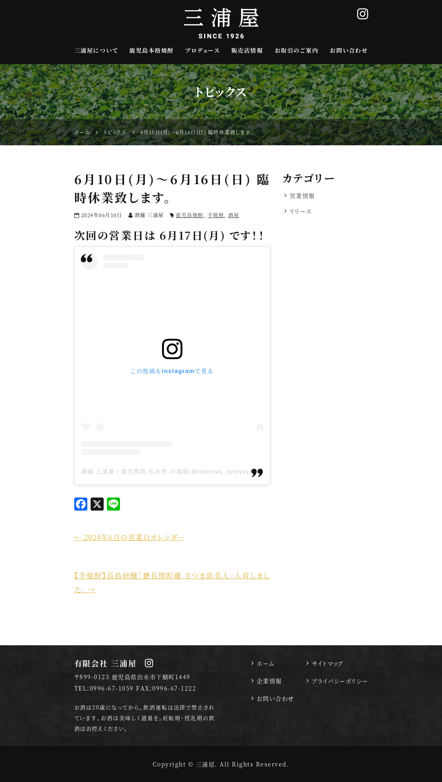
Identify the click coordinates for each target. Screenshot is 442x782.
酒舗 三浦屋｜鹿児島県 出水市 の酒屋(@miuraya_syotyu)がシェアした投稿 (190, 471)
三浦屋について (96, 50)
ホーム (266, 663)
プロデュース (202, 50)
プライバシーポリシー (340, 681)
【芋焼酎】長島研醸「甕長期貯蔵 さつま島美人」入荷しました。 (172, 582)
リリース (301, 211)
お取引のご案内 (297, 50)
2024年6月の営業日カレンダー (129, 537)
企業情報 (269, 681)
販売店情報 (247, 50)
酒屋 (233, 214)
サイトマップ (328, 663)
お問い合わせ (349, 50)
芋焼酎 (216, 214)
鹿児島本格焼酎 (151, 50)
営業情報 (302, 195)
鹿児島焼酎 (190, 214)
